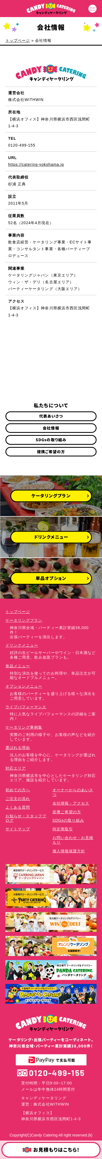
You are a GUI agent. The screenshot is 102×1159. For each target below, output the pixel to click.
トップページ (17, 40)
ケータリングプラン (23, 620)
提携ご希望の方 (51, 451)
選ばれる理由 (17, 747)
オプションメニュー (23, 686)
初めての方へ (17, 790)
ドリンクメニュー (21, 645)
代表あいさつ (51, 416)
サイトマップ (17, 829)
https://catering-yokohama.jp (36, 164)
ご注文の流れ (17, 798)
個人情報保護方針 (68, 851)
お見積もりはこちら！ (51, 1150)
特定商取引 (62, 829)
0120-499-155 (51, 1073)
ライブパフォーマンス (26, 707)
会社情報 (51, 428)
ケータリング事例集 (23, 727)
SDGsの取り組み (51, 439)
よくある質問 (17, 807)
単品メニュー (17, 666)
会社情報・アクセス (70, 803)
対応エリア (15, 768)
